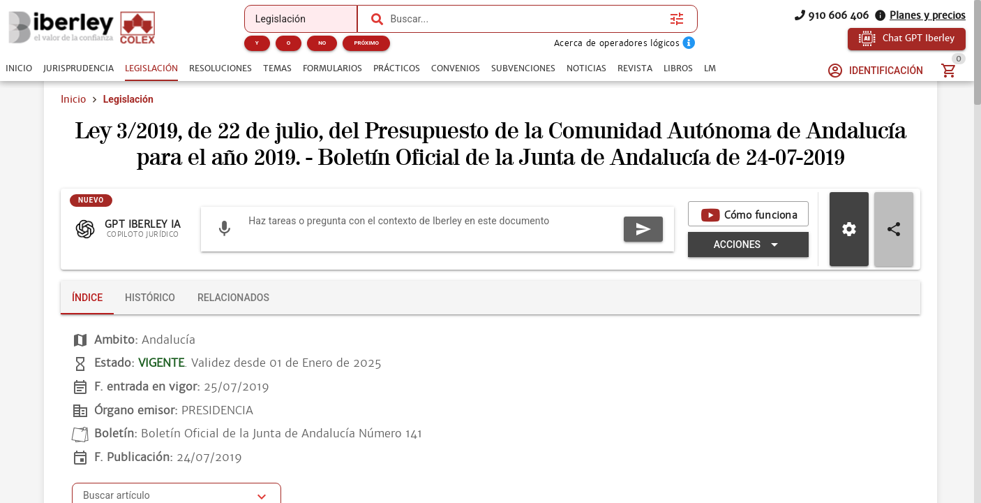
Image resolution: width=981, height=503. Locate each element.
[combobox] (526, 18)
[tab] (19, 68)
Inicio (73, 99)
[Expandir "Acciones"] (748, 244)
